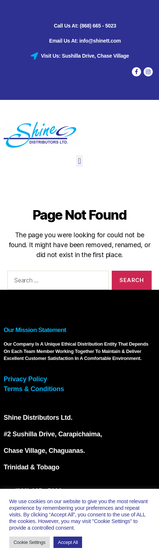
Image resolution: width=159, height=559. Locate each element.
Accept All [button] (68, 542)
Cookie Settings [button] (29, 542)
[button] (79, 161)
